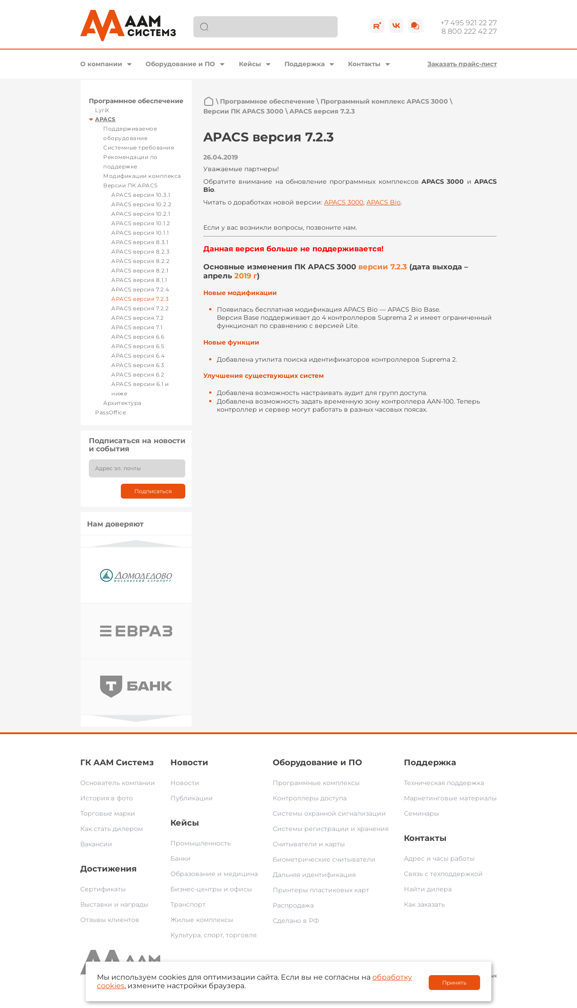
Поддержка (304, 64)
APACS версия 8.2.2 (140, 261)
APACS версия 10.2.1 (140, 213)
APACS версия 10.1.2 (140, 223)
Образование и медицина (214, 874)
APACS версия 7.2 (137, 317)
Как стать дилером (111, 829)
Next (136, 718)
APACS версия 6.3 (137, 365)
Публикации (191, 798)
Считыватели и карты (309, 844)
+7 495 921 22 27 (468, 22)
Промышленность (200, 843)
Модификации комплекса (142, 176)
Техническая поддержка (444, 783)
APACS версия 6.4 (138, 355)
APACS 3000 (343, 202)
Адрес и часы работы (439, 858)
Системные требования (138, 147)
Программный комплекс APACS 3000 (384, 101)
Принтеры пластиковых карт (321, 890)
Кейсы (250, 64)
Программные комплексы (316, 783)
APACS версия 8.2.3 (140, 251)
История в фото (106, 798)
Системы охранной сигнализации (329, 813)
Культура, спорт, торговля (213, 935)
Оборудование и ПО (180, 64)
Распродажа (293, 905)
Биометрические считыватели (324, 859)
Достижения (108, 869)
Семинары (421, 813)
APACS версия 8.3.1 (139, 242)
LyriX (102, 110)
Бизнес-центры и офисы (211, 889)
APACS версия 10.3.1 (140, 194)
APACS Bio (383, 202)
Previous (136, 543)
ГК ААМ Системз (117, 762)
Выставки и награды (114, 904)
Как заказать (424, 904)
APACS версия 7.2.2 (140, 308)
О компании (101, 64)
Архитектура (122, 403)
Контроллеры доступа (310, 798)
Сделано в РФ (296, 921)
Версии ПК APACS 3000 (243, 111)
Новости (189, 762)
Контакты (364, 64)
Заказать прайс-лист (462, 64)
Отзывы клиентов (109, 920)
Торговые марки (107, 813)
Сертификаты (103, 889)
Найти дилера (428, 889)
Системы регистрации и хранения (331, 829)
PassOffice (110, 412)
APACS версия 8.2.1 (139, 270)
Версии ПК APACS (130, 185)
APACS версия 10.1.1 (140, 232)
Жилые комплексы (201, 920)
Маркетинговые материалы (450, 798)
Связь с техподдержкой (443, 874)
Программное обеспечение (136, 101)
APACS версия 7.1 (136, 327)
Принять (454, 982)
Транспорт (188, 904)
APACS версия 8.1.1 (139, 280)
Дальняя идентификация (314, 875)
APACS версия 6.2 (137, 374)
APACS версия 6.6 (137, 336)
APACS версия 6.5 (137, 346)
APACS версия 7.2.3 (140, 298)
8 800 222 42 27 (469, 31)
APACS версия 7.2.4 (140, 289)
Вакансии (96, 844)
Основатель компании (117, 783)
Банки (180, 858)
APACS (105, 119)
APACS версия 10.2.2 (141, 204)
